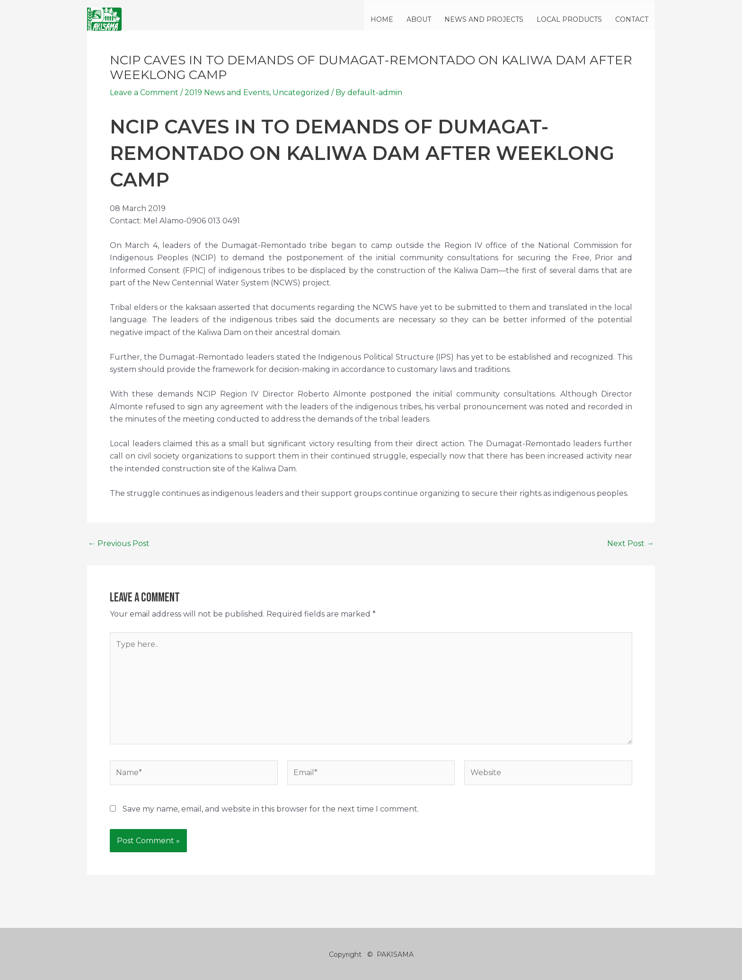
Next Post (630, 543)
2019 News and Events (227, 92)
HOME (382, 19)
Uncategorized (301, 92)
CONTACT (631, 19)
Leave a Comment (144, 92)
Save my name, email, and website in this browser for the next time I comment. (271, 808)
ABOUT (418, 19)
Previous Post (119, 543)
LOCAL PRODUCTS (569, 19)
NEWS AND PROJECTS (483, 19)
